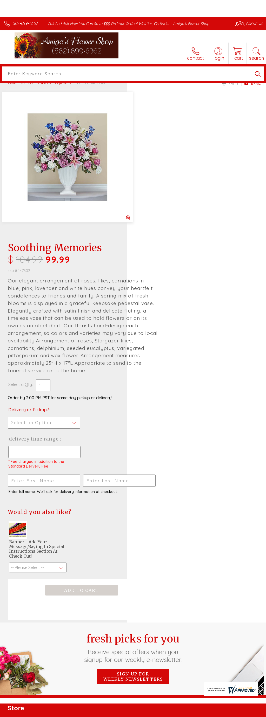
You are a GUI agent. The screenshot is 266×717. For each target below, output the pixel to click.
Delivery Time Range (160, 303)
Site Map (244, 711)
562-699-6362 (25, 23)
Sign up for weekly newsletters (133, 540)
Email (252, 83)
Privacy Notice (175, 711)
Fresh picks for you (133, 511)
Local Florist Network (212, 711)
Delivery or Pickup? (155, 273)
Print (230, 83)
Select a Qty (147, 248)
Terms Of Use (144, 711)
